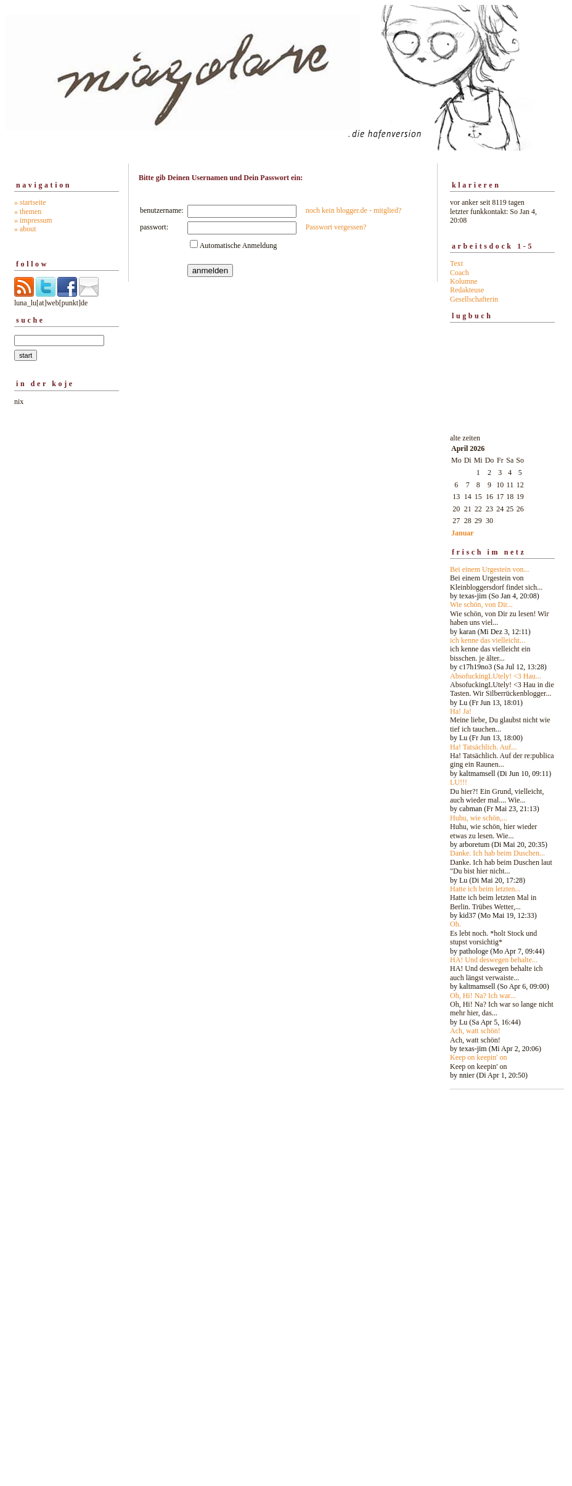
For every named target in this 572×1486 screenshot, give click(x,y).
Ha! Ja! (461, 711)
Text (456, 263)
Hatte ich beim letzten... (485, 889)
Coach (459, 272)
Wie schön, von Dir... (481, 604)
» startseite (30, 202)
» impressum (33, 220)
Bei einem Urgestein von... (489, 569)
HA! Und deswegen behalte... (493, 960)
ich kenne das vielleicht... (487, 640)
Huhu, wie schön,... (478, 818)
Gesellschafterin (474, 299)
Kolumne (464, 281)
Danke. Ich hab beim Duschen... (497, 853)
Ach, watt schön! (475, 1030)
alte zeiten (502, 753)
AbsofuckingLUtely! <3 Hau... (495, 676)
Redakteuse (467, 290)
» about (25, 229)
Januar (462, 533)
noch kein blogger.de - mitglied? (354, 210)
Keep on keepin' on (478, 1057)
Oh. (455, 924)
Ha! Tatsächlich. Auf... (483, 747)
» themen (27, 211)
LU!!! (458, 782)
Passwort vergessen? (336, 227)
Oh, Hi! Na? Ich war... (483, 995)
